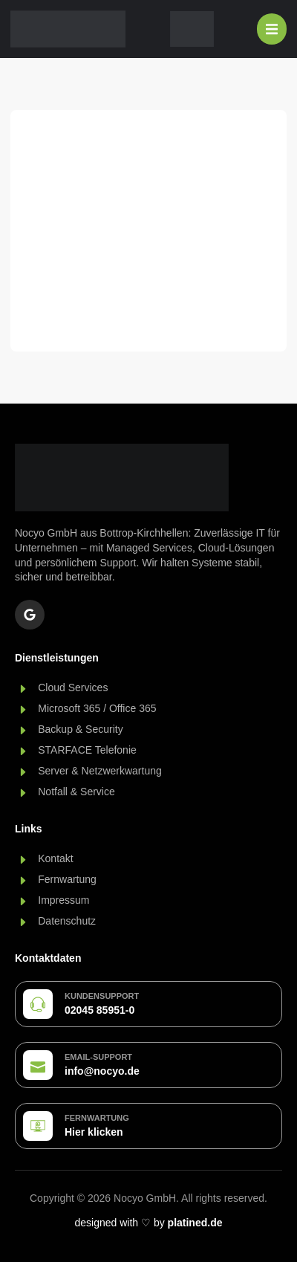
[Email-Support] (38, 1065)
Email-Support (98, 1056)
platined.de (195, 1223)
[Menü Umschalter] (272, 29)
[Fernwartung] (38, 1126)
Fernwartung (97, 1117)
